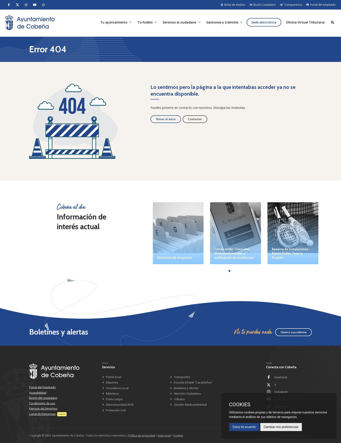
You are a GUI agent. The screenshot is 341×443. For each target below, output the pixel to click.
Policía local (113, 377)
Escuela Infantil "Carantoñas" (193, 382)
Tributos (179, 399)
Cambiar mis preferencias (281, 427)
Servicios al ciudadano (178, 23)
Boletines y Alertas (186, 388)
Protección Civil (116, 410)
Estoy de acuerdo (244, 427)
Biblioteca (112, 393)
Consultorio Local (117, 388)
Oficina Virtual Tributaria (304, 23)
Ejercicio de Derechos (43, 408)
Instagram (281, 392)
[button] (229, 271)
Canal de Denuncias (42, 414)
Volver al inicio (166, 119)
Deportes (112, 382)
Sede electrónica (263, 23)
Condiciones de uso (42, 403)
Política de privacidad (141, 435)
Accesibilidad (37, 393)
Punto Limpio (114, 399)
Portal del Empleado (42, 387)
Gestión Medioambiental (190, 404)
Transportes (182, 377)
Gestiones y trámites (221, 23)
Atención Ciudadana (187, 393)
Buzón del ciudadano (43, 398)
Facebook (280, 377)
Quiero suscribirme (294, 332)
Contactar (195, 119)
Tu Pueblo (142, 23)
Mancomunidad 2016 (119, 404)
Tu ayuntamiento (111, 23)
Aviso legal (164, 435)
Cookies (178, 435)
